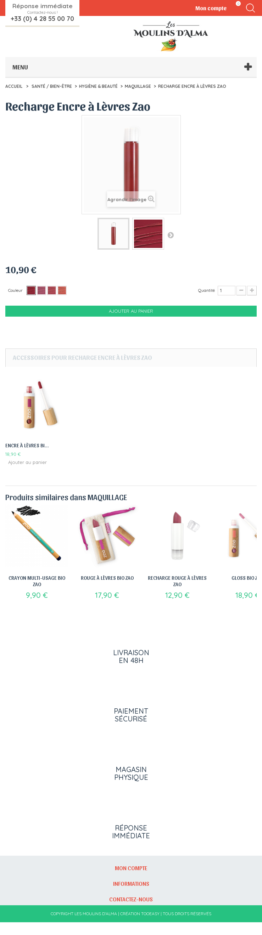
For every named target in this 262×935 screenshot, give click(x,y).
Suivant (170, 234)
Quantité (206, 290)
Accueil (13, 86)
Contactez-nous (131, 911)
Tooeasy (150, 926)
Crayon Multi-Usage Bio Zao (37, 580)
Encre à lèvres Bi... (27, 445)
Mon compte (131, 880)
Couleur (16, 290)
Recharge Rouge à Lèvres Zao (177, 580)
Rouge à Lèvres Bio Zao (107, 577)
